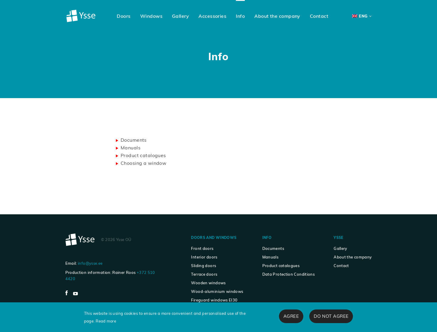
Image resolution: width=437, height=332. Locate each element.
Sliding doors (203, 265)
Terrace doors (204, 274)
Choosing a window (143, 163)
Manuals (131, 148)
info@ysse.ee (90, 263)
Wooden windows (208, 282)
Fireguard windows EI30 (214, 300)
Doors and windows (213, 237)
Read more (106, 321)
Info (267, 237)
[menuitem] (361, 16)
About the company (353, 257)
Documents (134, 140)
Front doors (202, 248)
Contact (341, 265)
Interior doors (204, 257)
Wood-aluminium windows (217, 291)
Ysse (338, 237)
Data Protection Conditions (288, 274)
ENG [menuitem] (363, 16)
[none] (361, 16)
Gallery (340, 248)
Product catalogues (143, 155)
